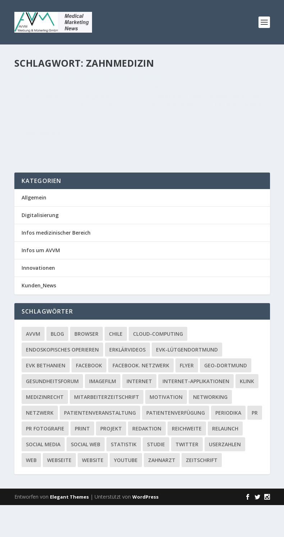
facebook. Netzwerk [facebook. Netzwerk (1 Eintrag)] (141, 397)
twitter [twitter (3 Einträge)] (186, 475)
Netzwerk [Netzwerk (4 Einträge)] (40, 444)
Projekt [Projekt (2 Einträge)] (111, 460)
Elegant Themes (69, 529)
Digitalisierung (40, 247)
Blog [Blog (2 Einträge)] (57, 365)
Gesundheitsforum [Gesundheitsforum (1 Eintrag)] (52, 412)
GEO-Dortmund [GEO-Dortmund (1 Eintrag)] (225, 397)
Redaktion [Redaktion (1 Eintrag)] (146, 460)
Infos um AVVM (41, 282)
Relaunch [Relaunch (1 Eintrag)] (225, 460)
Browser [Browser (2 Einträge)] (86, 365)
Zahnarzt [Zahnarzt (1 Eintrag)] (161, 491)
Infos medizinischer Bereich (56, 264)
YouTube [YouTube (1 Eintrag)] (126, 491)
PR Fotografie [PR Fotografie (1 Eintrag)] (45, 460)
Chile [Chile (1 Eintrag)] (116, 365)
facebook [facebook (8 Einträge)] (89, 397)
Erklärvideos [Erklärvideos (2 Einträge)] (127, 381)
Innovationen (38, 299)
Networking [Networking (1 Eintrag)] (210, 428)
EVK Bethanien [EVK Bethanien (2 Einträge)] (45, 397)
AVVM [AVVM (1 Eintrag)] (33, 365)
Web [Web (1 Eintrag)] (31, 491)
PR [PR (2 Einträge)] (255, 444)
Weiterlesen (43, 172)
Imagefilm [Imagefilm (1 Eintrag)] (102, 412)
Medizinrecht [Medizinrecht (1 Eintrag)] (45, 428)
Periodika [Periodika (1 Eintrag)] (228, 444)
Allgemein (106, 102)
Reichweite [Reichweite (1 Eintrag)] (187, 460)
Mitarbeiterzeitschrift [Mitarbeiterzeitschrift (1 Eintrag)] (106, 428)
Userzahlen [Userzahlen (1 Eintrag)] (225, 475)
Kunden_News (36, 110)
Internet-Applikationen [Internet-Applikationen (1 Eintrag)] (195, 412)
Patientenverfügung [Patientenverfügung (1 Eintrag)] (175, 444)
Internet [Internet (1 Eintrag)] (139, 412)
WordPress (145, 529)
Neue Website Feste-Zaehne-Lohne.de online (66, 88)
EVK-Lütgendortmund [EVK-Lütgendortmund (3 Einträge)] (187, 381)
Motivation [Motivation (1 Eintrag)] (166, 428)
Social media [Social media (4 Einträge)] (43, 475)
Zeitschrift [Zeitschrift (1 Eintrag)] (201, 491)
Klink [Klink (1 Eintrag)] (247, 412)
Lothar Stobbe (44, 102)
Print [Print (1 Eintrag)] (82, 460)
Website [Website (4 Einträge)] (93, 491)
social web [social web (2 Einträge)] (85, 475)
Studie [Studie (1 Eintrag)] (156, 475)
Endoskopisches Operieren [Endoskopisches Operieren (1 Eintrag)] (62, 381)
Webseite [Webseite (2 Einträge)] (59, 491)
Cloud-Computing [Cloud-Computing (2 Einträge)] (158, 365)
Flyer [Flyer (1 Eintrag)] (187, 397)
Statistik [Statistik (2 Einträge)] (124, 475)
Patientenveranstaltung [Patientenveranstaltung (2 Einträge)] (100, 444)
